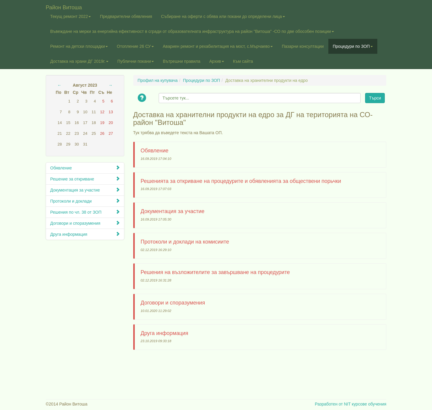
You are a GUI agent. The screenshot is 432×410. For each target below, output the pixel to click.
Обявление (85, 167)
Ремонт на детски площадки (79, 46)
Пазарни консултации (303, 46)
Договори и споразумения (85, 223)
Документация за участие (85, 189)
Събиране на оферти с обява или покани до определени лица (223, 16)
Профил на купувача (158, 80)
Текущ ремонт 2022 (70, 16)
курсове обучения (369, 404)
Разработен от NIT (333, 404)
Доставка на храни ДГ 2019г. (79, 61)
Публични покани (135, 61)
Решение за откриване (85, 178)
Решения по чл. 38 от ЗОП (85, 212)
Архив (216, 61)
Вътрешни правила (181, 61)
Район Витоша (64, 6)
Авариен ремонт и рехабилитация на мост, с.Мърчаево (218, 46)
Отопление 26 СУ (135, 46)
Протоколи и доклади (85, 201)
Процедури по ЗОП (353, 46)
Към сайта (243, 61)
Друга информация (85, 234)
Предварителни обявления (126, 16)
